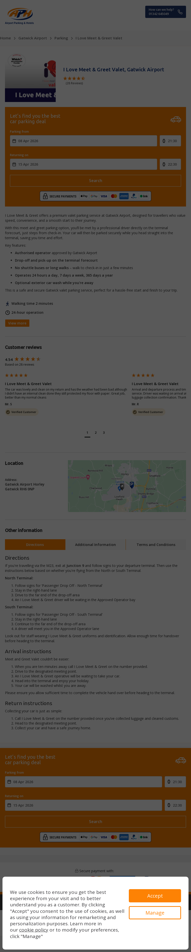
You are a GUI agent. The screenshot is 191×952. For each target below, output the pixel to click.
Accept (155, 895)
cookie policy (33, 930)
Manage (154, 912)
